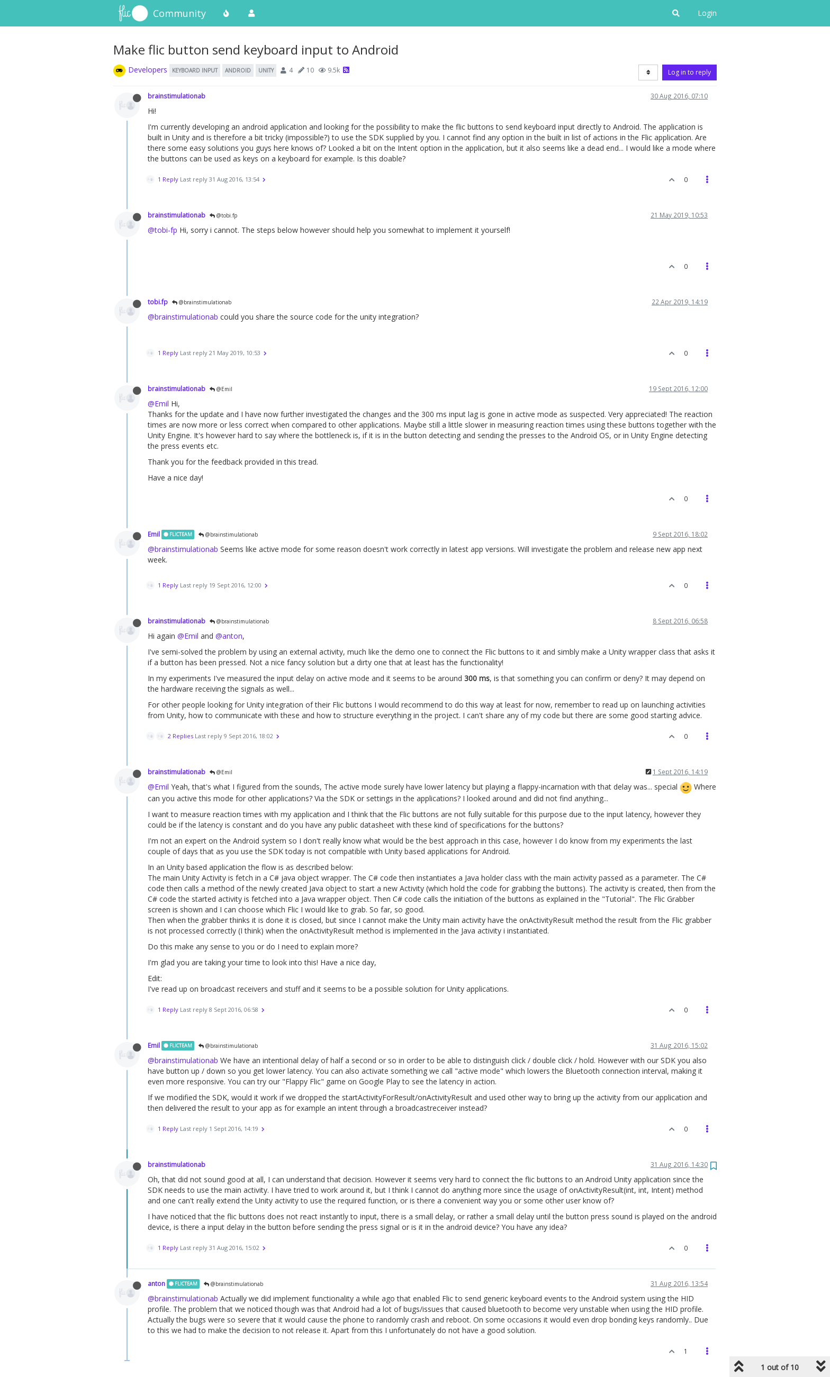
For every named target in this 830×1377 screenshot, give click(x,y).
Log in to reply (689, 72)
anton (156, 1283)
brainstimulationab (176, 96)
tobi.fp (158, 301)
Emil (154, 534)
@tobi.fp (223, 215)
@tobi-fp (162, 230)
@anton (228, 636)
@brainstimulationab (201, 302)
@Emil (221, 389)
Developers (147, 70)
